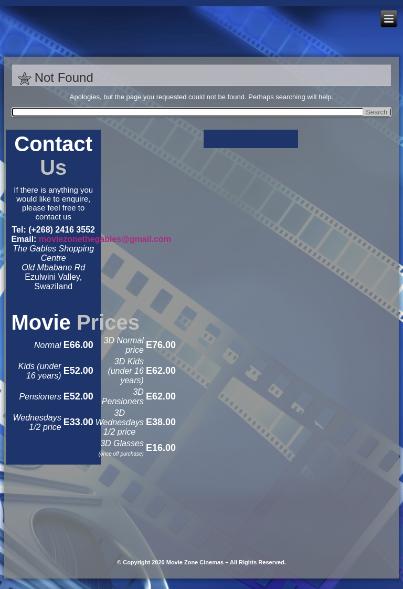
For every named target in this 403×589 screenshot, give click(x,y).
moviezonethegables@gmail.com (105, 239)
